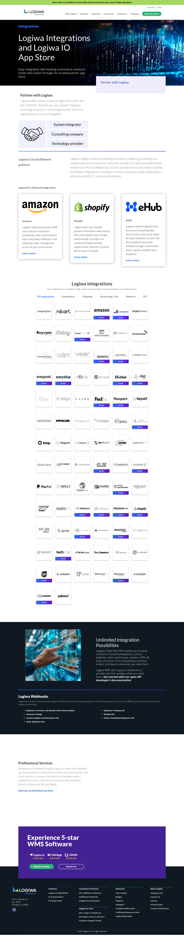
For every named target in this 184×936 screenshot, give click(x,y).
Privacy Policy (156, 906)
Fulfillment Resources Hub (127, 913)
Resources (151, 7)
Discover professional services (35, 791)
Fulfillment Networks (88, 898)
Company (134, 14)
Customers (122, 14)
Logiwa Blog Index (124, 917)
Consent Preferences (159, 909)
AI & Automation (56, 898)
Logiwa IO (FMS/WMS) (58, 894)
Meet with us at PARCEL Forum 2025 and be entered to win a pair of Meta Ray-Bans (92, 2)
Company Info (156, 894)
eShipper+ (120, 906)
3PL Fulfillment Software (90, 894)
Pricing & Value (55, 902)
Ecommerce (68, 297)
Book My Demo (152, 14)
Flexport (119, 902)
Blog (159, 7)
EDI (145, 297)
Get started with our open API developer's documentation (118, 679)
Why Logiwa (71, 14)
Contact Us (71, 867)
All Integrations (45, 297)
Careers (153, 902)
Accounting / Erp (109, 297)
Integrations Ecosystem (89, 902)
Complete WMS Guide (125, 909)
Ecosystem (109, 14)
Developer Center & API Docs (92, 918)
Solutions (84, 14)
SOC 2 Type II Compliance (90, 914)
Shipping (87, 297)
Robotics (131, 297)
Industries (96, 14)
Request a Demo (42, 867)
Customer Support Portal (90, 922)
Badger (119, 898)
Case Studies (121, 894)
